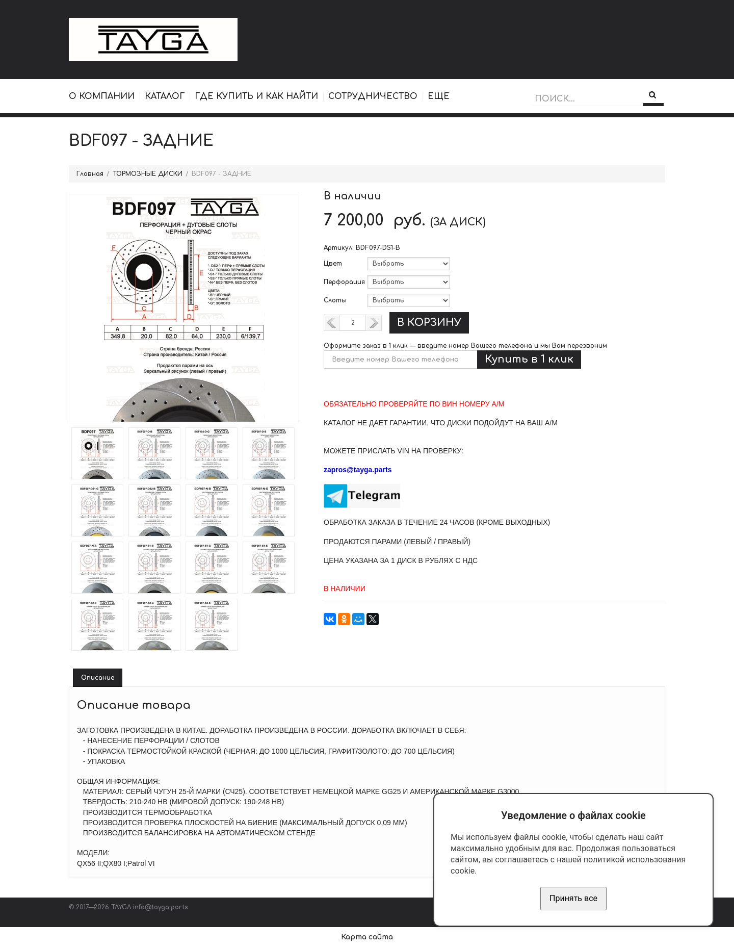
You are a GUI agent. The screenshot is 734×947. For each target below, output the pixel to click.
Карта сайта (367, 937)
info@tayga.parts (160, 907)
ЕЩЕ (439, 96)
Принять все (573, 898)
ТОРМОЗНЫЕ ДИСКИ (147, 173)
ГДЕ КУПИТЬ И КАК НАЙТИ (256, 96)
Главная (89, 173)
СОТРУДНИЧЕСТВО (372, 96)
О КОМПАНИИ (102, 96)
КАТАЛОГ (165, 96)
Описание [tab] (97, 677)
